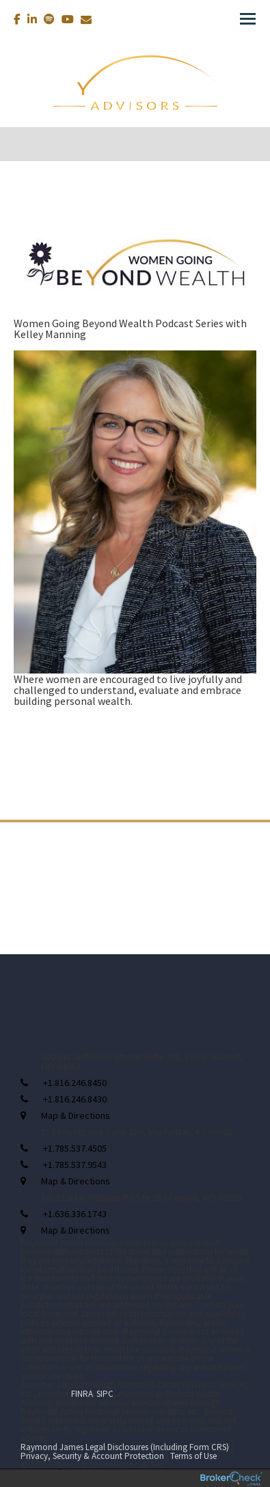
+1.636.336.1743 (75, 1214)
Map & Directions (75, 1115)
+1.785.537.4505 (75, 1148)
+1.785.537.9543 (75, 1164)
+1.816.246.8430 (75, 1099)
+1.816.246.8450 (75, 1082)
